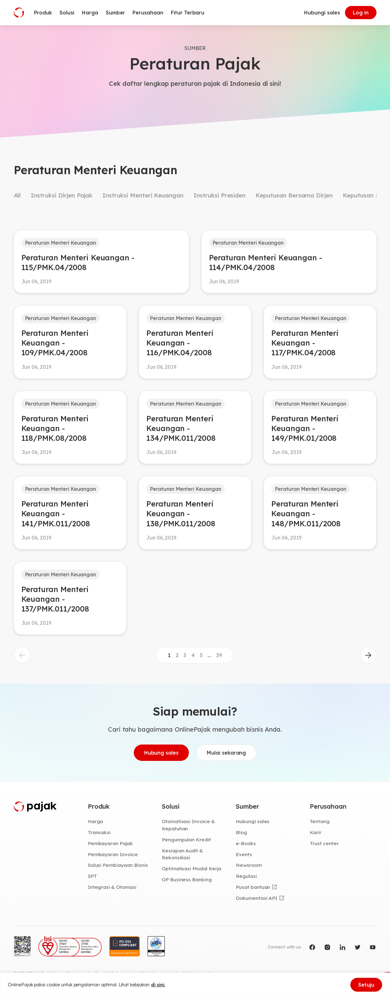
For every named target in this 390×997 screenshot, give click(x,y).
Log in (361, 12)
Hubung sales (161, 753)
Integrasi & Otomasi (112, 887)
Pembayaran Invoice (113, 854)
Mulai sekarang (226, 753)
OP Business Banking (187, 879)
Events (244, 854)
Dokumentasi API (256, 898)
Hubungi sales (322, 12)
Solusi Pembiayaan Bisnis (118, 865)
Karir (315, 832)
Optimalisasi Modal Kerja (191, 868)
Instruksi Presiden (220, 195)
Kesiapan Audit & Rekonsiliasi (182, 854)
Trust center (324, 843)
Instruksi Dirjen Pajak (62, 195)
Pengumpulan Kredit (186, 839)
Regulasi (246, 876)
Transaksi (99, 832)
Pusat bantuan (253, 887)
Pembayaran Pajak (110, 843)
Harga (95, 821)
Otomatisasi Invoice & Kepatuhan (188, 825)
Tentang (320, 821)
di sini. (158, 985)
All (17, 195)
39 (219, 655)
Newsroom (249, 865)
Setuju (366, 985)
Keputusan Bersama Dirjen (294, 195)
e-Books (246, 843)
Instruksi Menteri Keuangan (143, 195)
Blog (241, 832)
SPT (92, 876)
